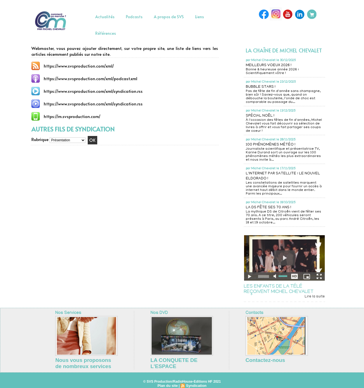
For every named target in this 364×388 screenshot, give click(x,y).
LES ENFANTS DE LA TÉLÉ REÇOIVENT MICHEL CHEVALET (280, 289)
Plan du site (168, 381)
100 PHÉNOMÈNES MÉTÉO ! (274, 144)
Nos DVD (158, 313)
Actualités (105, 16)
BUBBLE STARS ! (262, 86)
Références (105, 33)
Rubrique (39, 139)
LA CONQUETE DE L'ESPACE (174, 359)
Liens (199, 16)
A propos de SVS (169, 16)
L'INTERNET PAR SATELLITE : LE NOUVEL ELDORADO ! (278, 176)
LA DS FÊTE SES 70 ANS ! (272, 207)
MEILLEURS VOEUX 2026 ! (272, 65)
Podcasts (134, 16)
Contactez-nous (258, 359)
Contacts (253, 313)
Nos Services (67, 313)
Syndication (195, 381)
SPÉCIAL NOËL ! (262, 115)
